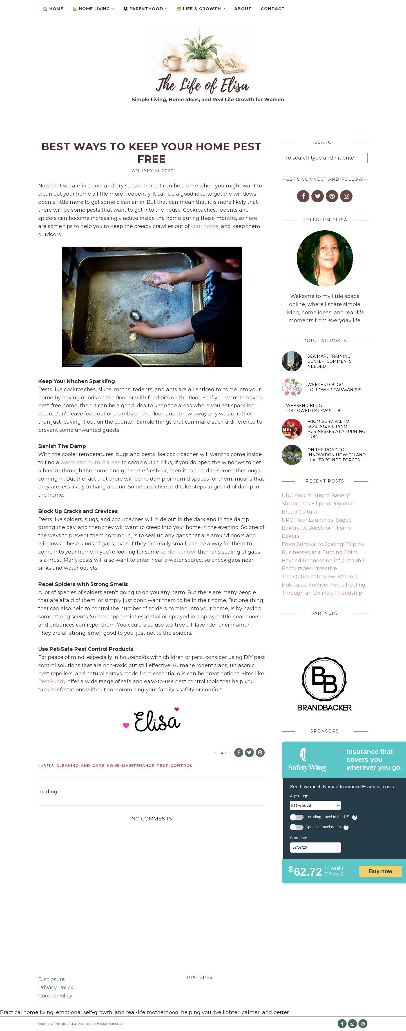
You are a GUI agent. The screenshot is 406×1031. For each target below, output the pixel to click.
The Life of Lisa (65, 1024)
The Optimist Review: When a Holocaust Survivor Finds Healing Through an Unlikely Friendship (323, 585)
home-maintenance (130, 765)
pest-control (175, 765)
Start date (298, 838)
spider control (177, 552)
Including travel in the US (327, 817)
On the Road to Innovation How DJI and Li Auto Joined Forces (336, 455)
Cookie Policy (55, 996)
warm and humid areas (90, 462)
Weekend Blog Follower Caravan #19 (334, 387)
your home (204, 226)
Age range (299, 796)
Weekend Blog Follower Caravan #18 (313, 408)
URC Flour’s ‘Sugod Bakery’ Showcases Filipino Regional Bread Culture (318, 503)
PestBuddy (52, 681)
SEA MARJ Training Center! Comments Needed (329, 361)
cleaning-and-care (80, 765)
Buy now (380, 871)
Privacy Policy (55, 987)
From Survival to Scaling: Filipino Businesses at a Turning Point (336, 429)
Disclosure (51, 979)
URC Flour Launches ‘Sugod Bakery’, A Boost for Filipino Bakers (317, 528)
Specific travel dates (323, 827)
